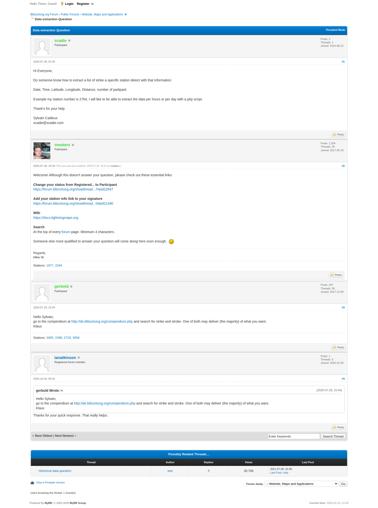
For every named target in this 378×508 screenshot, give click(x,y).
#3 (343, 307)
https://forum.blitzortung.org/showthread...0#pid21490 (73, 203)
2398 (58, 337)
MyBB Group (78, 502)
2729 (67, 337)
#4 (343, 378)
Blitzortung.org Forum (44, 14)
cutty (285, 472)
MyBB (48, 502)
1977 (49, 265)
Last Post (275, 472)
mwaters (115, 166)
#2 (343, 165)
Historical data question (55, 471)
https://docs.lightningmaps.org (55, 218)
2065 (49, 337)
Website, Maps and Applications (102, 14)
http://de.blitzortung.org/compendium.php (102, 321)
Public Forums (70, 14)
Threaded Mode (335, 29)
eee (170, 471)
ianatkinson (65, 358)
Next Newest (64, 435)
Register (83, 4)
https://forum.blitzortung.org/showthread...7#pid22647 (73, 189)
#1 (343, 61)
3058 (76, 337)
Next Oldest (43, 435)
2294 (58, 265)
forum (66, 232)
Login (69, 4)
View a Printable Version (50, 482)
